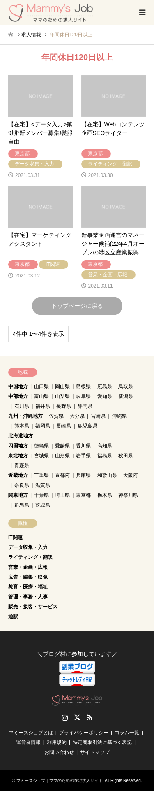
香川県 (83, 446)
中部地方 (18, 396)
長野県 (63, 406)
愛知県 (104, 396)
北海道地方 (20, 436)
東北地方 (18, 455)
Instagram (65, 717)
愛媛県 (62, 446)
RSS (89, 717)
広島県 (104, 386)
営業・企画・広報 (28, 567)
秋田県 (125, 455)
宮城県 (41, 455)
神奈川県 (128, 495)
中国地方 (18, 386)
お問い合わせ (59, 752)
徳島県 (41, 446)
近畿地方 (18, 475)
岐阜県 (83, 396)
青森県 (21, 465)
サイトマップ (95, 752)
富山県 (41, 396)
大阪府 (130, 475)
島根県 (83, 386)
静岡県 (85, 406)
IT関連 (15, 537)
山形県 (62, 455)
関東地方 (18, 495)
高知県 (104, 446)
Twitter (77, 717)
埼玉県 (62, 495)
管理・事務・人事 (28, 597)
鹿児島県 (87, 426)
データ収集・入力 (28, 547)
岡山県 (62, 386)
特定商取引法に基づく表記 (102, 742)
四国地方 (18, 446)
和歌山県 (107, 475)
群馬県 (21, 505)
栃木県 (104, 495)
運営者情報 (28, 742)
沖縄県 (119, 416)
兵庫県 (83, 475)
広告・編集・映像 (28, 577)
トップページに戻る (77, 305)
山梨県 (62, 396)
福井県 (42, 406)
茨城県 (42, 505)
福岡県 (42, 426)
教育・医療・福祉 (28, 587)
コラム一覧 (127, 732)
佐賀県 (56, 416)
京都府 (62, 475)
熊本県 (21, 426)
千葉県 (41, 495)
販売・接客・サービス (32, 607)
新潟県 (125, 396)
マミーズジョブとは (31, 732)
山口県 (41, 386)
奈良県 (21, 485)
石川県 (21, 406)
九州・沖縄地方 (25, 416)
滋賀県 (42, 485)
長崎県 (63, 426)
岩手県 (83, 455)
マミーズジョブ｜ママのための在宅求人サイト (59, 780)
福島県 (104, 455)
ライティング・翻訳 (30, 557)
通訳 (13, 616)
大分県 (77, 416)
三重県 (41, 475)
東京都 (83, 495)
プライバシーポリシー (83, 732)
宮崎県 (98, 416)
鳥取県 (125, 386)
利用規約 (57, 742)
